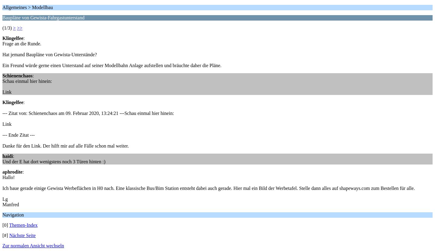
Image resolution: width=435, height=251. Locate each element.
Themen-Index (23, 225)
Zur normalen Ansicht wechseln (33, 245)
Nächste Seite (22, 235)
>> (19, 28)
